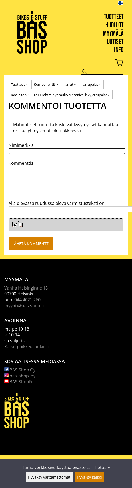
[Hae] (102, 71)
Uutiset (115, 42)
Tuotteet (113, 17)
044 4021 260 (27, 300)
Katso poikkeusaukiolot (27, 347)
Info (118, 50)
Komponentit (46, 84)
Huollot (114, 25)
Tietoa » (102, 467)
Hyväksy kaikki (89, 477)
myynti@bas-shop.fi (24, 306)
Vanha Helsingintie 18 (26, 288)
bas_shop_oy (19, 376)
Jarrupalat (91, 84)
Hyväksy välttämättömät (49, 477)
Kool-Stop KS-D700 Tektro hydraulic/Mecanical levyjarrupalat (60, 94)
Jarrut (70, 84)
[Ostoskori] (61, 63)
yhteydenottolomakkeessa (54, 130)
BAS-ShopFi (18, 382)
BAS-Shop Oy (19, 370)
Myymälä (113, 33)
